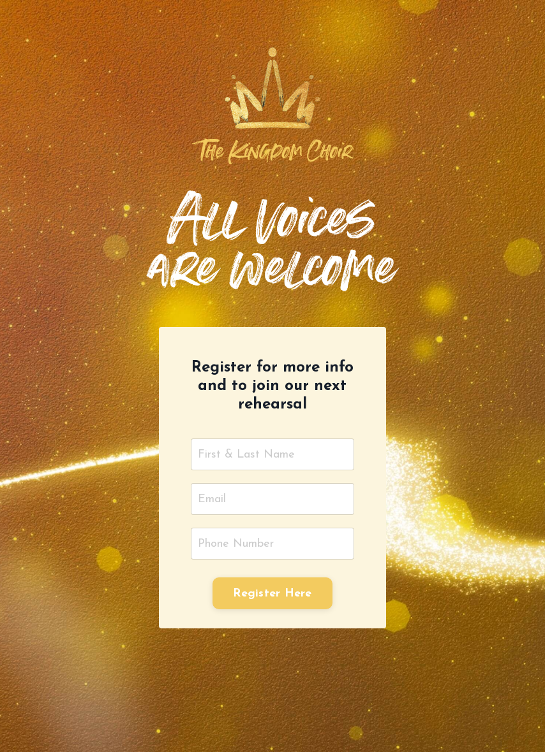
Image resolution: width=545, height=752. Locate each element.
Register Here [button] (272, 594)
